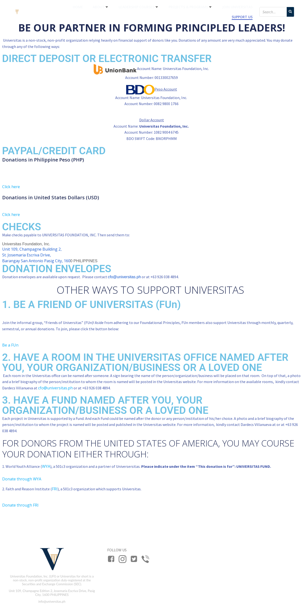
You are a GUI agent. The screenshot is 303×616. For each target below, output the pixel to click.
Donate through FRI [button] (20, 505)
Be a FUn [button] (10, 345)
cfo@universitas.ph (124, 277)
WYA (46, 466)
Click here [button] (11, 186)
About (101, 7)
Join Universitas (237, 7)
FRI (54, 489)
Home (78, 7)
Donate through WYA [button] (21, 479)
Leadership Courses (139, 7)
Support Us (242, 17)
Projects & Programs (191, 7)
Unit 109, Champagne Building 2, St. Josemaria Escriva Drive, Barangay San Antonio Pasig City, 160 (36, 254)
